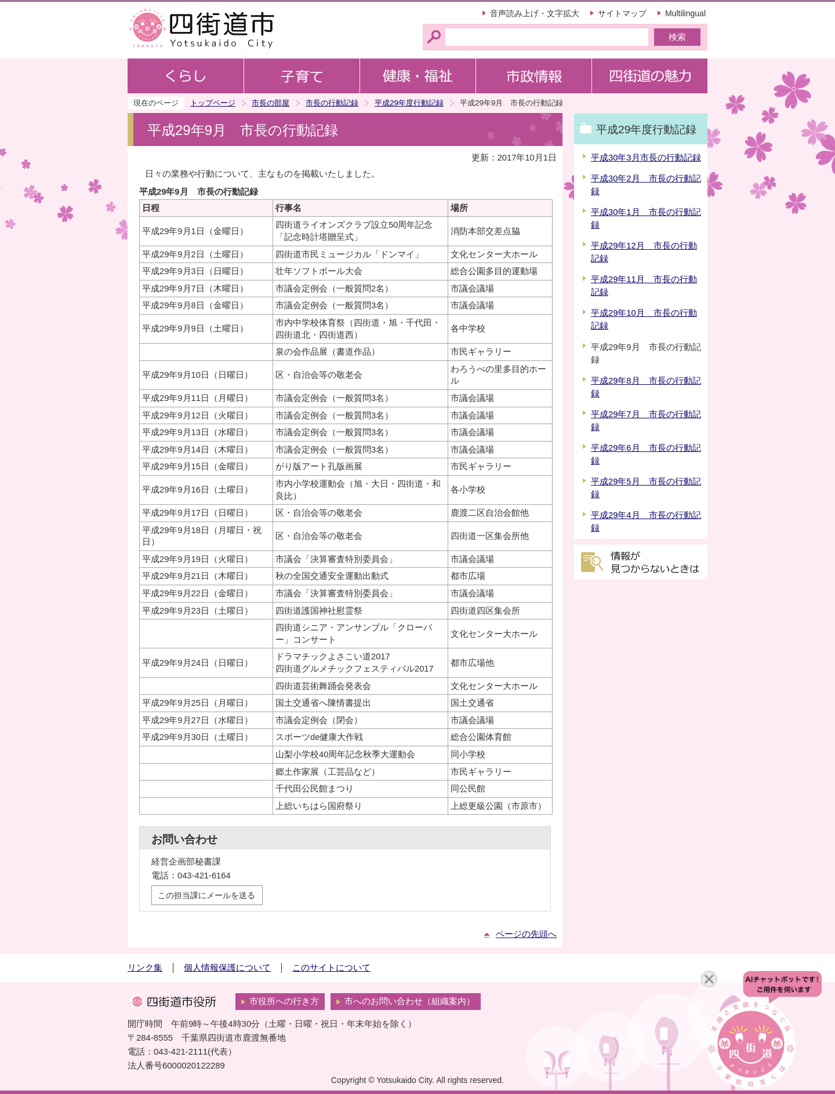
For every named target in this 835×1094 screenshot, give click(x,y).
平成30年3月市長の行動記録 (646, 157)
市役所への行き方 (284, 1001)
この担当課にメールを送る (206, 895)
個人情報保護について (227, 967)
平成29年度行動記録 (409, 103)
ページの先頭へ (526, 934)
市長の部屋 (270, 103)
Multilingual (685, 13)
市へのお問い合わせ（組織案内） (409, 1001)
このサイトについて (331, 967)
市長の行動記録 (332, 103)
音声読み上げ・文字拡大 (534, 13)
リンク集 (145, 967)
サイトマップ (622, 13)
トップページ (212, 103)
